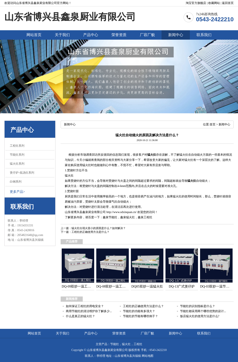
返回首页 (228, 3)
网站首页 (33, 35)
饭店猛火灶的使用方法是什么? (199, 316)
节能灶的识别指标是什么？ (197, 306)
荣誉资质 (119, 35)
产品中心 (90, 35)
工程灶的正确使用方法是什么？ (90, 231)
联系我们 (204, 35)
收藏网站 (214, 3)
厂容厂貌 (147, 35)
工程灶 (148, 217)
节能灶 (113, 217)
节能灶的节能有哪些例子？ (140, 316)
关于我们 (62, 35)
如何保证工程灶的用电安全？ (85, 306)
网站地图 (147, 355)
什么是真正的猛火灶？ (80, 316)
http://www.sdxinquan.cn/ (121, 212)
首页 (212, 124)
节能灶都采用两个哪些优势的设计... (203, 311)
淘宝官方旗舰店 (196, 3)
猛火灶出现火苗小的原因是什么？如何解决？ (98, 228)
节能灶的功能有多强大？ (139, 311)
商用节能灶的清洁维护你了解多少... (89, 311)
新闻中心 (175, 35)
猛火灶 (151, 154)
